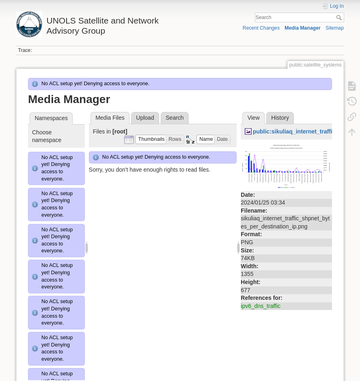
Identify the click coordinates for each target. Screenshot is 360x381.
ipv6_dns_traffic (260, 306)
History (280, 117)
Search (340, 17)
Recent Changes (261, 28)
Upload (145, 117)
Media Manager (303, 28)
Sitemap (335, 28)
